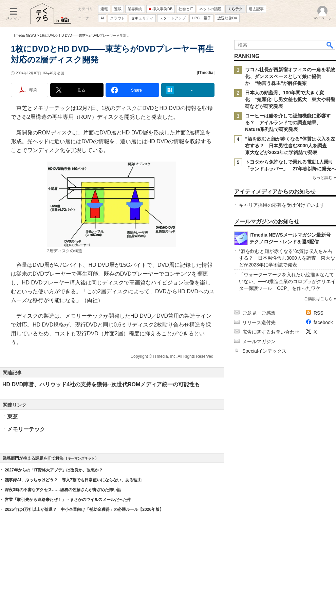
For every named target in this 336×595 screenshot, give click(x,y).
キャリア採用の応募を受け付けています (281, 205)
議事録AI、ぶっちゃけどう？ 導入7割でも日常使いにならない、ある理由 (73, 480)
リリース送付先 (259, 322)
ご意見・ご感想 (259, 313)
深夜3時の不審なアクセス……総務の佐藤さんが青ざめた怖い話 (63, 489)
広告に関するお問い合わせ (270, 332)
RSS (318, 313)
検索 (330, 45)
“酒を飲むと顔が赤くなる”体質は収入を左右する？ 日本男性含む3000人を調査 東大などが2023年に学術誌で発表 (290, 145)
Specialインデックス (264, 351)
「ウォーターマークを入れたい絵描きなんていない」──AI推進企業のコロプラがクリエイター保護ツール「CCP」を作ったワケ (287, 281)
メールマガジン (259, 341)
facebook (323, 322)
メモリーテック (26, 429)
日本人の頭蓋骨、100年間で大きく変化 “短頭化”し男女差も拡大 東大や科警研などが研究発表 (290, 99)
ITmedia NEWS (24, 35)
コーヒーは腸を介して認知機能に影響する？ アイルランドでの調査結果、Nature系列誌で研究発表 (288, 122)
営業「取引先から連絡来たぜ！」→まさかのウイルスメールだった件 (68, 499)
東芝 (12, 417)
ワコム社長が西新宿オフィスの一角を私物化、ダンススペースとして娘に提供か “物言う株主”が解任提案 (290, 76)
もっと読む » (324, 177)
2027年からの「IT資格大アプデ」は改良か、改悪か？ (54, 470)
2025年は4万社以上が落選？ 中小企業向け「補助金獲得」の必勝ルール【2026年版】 (84, 509)
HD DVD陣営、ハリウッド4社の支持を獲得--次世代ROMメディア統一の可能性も (101, 384)
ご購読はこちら (318, 298)
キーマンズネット (81, 458)
